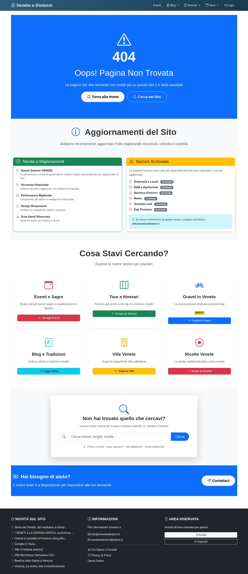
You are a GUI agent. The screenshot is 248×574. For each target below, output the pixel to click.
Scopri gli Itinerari (124, 313)
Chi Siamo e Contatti (102, 549)
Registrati (201, 541)
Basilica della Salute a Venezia (32, 560)
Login (229, 5)
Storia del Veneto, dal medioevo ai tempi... (39, 527)
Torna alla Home (103, 97)
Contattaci (218, 481)
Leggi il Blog (48, 371)
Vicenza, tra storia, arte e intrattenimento (38, 566)
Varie (211, 5)
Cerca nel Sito (147, 97)
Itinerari (191, 5)
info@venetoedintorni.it (104, 534)
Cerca (179, 437)
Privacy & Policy (99, 555)
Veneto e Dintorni (32, 5)
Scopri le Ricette (199, 371)
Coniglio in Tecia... (24, 543)
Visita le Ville (124, 371)
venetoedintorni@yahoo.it (105, 539)
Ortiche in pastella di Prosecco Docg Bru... (39, 538)
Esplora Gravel (199, 320)
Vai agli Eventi (48, 317)
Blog (171, 5)
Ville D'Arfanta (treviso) (27, 549)
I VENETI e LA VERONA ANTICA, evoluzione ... (42, 532)
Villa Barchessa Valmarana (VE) (32, 555)
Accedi (201, 534)
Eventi (157, 5)
